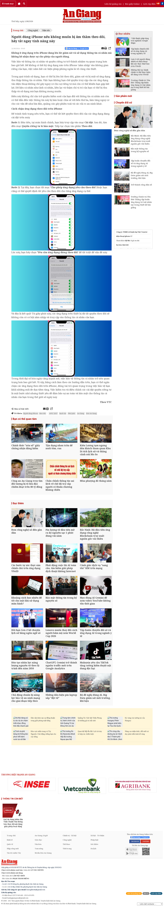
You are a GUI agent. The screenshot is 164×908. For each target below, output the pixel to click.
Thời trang (67, 848)
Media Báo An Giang (43, 853)
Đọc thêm (18, 503)
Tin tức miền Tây (14, 853)
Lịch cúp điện (149, 4)
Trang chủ (18, 30)
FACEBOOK (135, 841)
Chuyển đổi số (123, 102)
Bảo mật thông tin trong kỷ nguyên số (140, 150)
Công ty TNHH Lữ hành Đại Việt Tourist (131, 232)
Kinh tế (10, 840)
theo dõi (42, 413)
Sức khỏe (94, 844)
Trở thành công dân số (141, 184)
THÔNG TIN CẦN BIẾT (13, 799)
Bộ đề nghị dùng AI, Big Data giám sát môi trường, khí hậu (142, 175)
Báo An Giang (91, 413)
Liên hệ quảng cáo (113, 4)
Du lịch (93, 848)
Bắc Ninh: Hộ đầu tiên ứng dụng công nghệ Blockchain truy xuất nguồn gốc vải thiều (141, 139)
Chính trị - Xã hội (69, 835)
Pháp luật (94, 840)
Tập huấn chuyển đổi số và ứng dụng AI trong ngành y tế (140, 163)
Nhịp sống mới (13, 848)
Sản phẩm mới (123, 96)
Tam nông (39, 848)
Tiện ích (46, 30)
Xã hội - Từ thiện (97, 835)
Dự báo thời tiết (122, 245)
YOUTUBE (145, 841)
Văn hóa (38, 844)
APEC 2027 (53, 413)
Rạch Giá (62, 413)
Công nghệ (33, 30)
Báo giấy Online (132, 4)
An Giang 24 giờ (41, 835)
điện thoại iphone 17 (124, 236)
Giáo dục (38, 840)
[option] (31, 784)
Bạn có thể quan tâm (25, 418)
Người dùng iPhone (30, 413)
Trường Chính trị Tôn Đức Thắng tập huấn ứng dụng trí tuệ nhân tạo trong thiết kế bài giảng (141, 202)
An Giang (80, 413)
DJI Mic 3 (128, 240)
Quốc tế (10, 844)
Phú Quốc (71, 413)
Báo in (146, 893)
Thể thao (66, 844)
